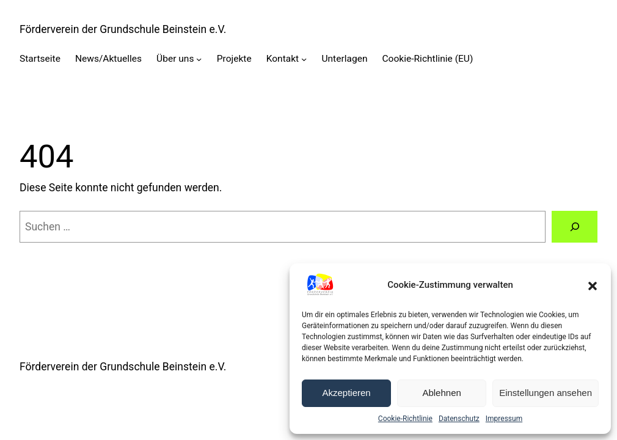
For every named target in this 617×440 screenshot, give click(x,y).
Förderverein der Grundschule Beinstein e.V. (123, 29)
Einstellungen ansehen (545, 392)
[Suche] (574, 226)
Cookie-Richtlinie (405, 418)
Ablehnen (441, 392)
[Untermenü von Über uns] (199, 59)
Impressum (504, 418)
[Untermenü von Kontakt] (304, 59)
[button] (592, 285)
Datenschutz (459, 418)
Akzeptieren (346, 392)
